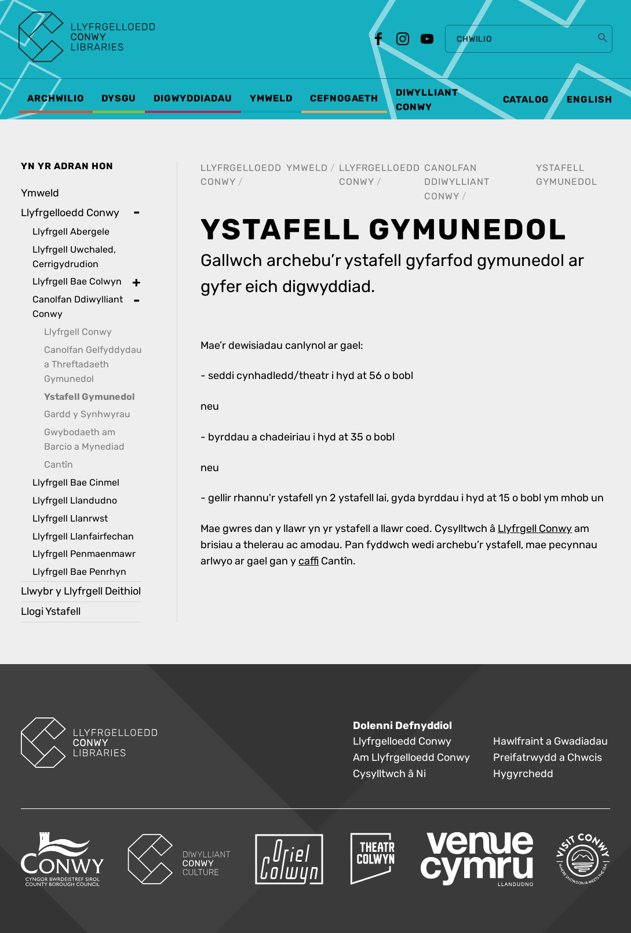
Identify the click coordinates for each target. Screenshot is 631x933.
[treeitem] (81, 392)
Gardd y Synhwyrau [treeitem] (87, 414)
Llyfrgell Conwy (535, 529)
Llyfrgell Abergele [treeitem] (71, 231)
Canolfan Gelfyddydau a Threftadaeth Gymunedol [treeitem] (93, 364)
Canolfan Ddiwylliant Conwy (457, 182)
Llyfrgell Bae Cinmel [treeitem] (75, 482)
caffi (308, 561)
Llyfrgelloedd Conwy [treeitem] (70, 213)
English (589, 99)
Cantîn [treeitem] (58, 464)
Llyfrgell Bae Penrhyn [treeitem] (79, 571)
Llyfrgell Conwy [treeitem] (78, 331)
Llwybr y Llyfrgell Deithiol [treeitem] (81, 591)
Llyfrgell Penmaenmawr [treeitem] (84, 553)
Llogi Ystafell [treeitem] (51, 612)
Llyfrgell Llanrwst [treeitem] (70, 518)
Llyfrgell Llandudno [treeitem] (74, 500)
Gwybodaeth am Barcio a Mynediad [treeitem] (84, 439)
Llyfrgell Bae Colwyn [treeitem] (77, 281)
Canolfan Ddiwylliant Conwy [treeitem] (77, 306)
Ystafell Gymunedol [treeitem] (89, 397)
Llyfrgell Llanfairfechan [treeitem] (83, 536)
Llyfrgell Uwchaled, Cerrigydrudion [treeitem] (74, 256)
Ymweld (307, 167)
